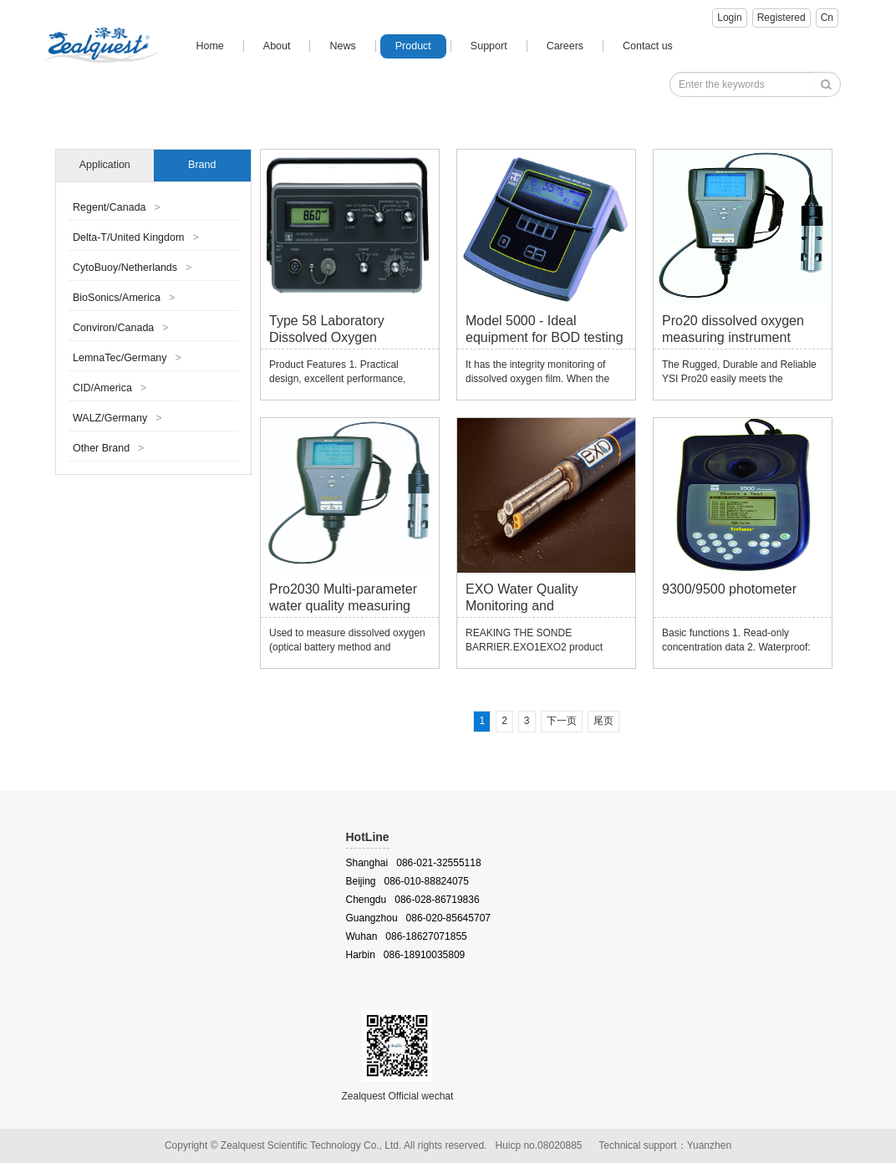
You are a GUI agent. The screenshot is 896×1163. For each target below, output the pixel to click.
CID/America (109, 388)
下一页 (562, 721)
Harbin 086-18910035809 (406, 955)
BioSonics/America (124, 298)
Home (209, 46)
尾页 (603, 721)
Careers (565, 46)
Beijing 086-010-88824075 (407, 881)
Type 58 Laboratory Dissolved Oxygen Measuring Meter (326, 331)
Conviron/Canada (121, 328)
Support (489, 46)
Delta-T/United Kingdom (136, 237)
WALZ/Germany (117, 418)
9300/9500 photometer (729, 589)
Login (729, 17)
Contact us (648, 46)
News (342, 46)
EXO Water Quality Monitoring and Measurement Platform (533, 600)
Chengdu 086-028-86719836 (413, 899)
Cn (827, 17)
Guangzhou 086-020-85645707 (418, 918)
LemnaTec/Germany (127, 358)
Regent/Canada (116, 207)
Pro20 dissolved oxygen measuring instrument (733, 329)
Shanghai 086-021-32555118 (413, 863)
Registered (781, 17)
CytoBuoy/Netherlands (132, 267)
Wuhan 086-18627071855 (406, 936)
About (277, 46)
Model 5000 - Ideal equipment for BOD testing (545, 329)
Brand (202, 165)
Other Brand (108, 448)
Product (413, 46)
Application (104, 165)
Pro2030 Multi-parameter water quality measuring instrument (343, 600)
